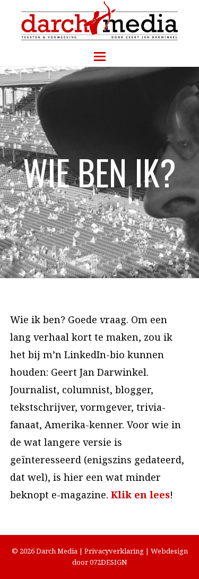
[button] (100, 56)
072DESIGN (108, 562)
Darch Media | (60, 551)
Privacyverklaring (114, 551)
